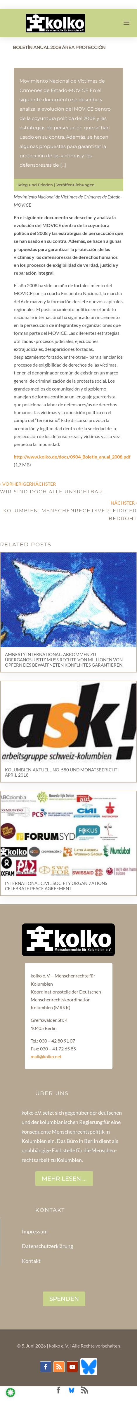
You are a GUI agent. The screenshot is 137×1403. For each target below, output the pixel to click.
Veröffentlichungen (75, 184)
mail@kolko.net (46, 1056)
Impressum (35, 1231)
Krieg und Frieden (35, 184)
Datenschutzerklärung (47, 1246)
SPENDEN (64, 1298)
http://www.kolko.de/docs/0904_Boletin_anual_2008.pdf (72, 456)
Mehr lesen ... (64, 1178)
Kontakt (31, 1261)
